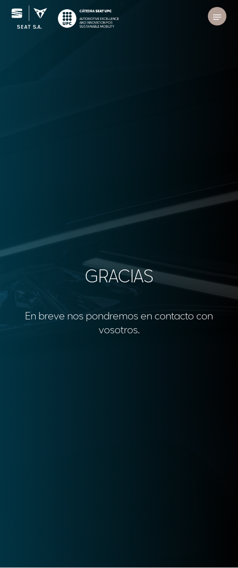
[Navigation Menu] (217, 17)
